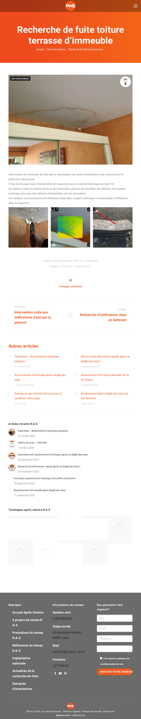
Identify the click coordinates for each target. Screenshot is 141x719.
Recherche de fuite (82, 266)
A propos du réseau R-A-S (27, 622)
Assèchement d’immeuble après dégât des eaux (40, 377)
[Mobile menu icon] (136, 6)
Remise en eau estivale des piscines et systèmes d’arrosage (38, 396)
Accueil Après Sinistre (27, 612)
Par (78, 260)
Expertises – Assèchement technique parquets (37, 359)
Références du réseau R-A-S (27, 648)
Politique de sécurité (91, 711)
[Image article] (9, 356)
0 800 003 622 (78, 715)
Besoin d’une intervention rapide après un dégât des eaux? (105, 359)
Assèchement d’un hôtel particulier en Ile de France (105, 377)
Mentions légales (71, 711)
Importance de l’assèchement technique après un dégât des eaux (53, 454)
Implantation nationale (21, 660)
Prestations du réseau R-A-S (27, 635)
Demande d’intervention (22, 686)
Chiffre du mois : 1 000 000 (32, 442)
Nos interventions (20, 78)
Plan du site (108, 711)
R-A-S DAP (67, 266)
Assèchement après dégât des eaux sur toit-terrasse (104, 396)
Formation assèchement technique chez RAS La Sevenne (44, 478)
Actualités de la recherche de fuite (25, 673)
